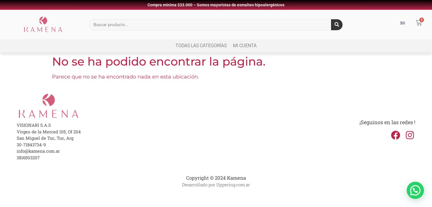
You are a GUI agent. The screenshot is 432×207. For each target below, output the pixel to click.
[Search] (337, 24)
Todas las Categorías (201, 45)
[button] (415, 190)
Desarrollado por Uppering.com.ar (216, 184)
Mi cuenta (245, 45)
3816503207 (28, 157)
